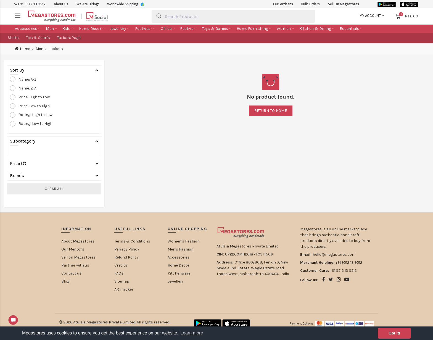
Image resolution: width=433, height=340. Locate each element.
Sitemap (121, 281)
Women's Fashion (184, 241)
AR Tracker (123, 289)
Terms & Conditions (132, 241)
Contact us (71, 273)
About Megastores (77, 241)
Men (39, 49)
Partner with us (75, 265)
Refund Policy (126, 257)
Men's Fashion (181, 249)
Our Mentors (72, 249)
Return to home (270, 110)
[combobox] (233, 16)
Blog (65, 281)
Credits (120, 265)
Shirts (13, 37)
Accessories (178, 257)
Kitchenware (179, 273)
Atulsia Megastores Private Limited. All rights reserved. (121, 322)
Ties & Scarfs (38, 37)
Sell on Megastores (78, 257)
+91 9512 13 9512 (30, 4)
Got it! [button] (394, 333)
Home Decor (178, 265)
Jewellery (176, 281)
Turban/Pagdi (69, 37)
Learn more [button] (191, 333)
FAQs (118, 273)
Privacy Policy (126, 249)
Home (25, 48)
